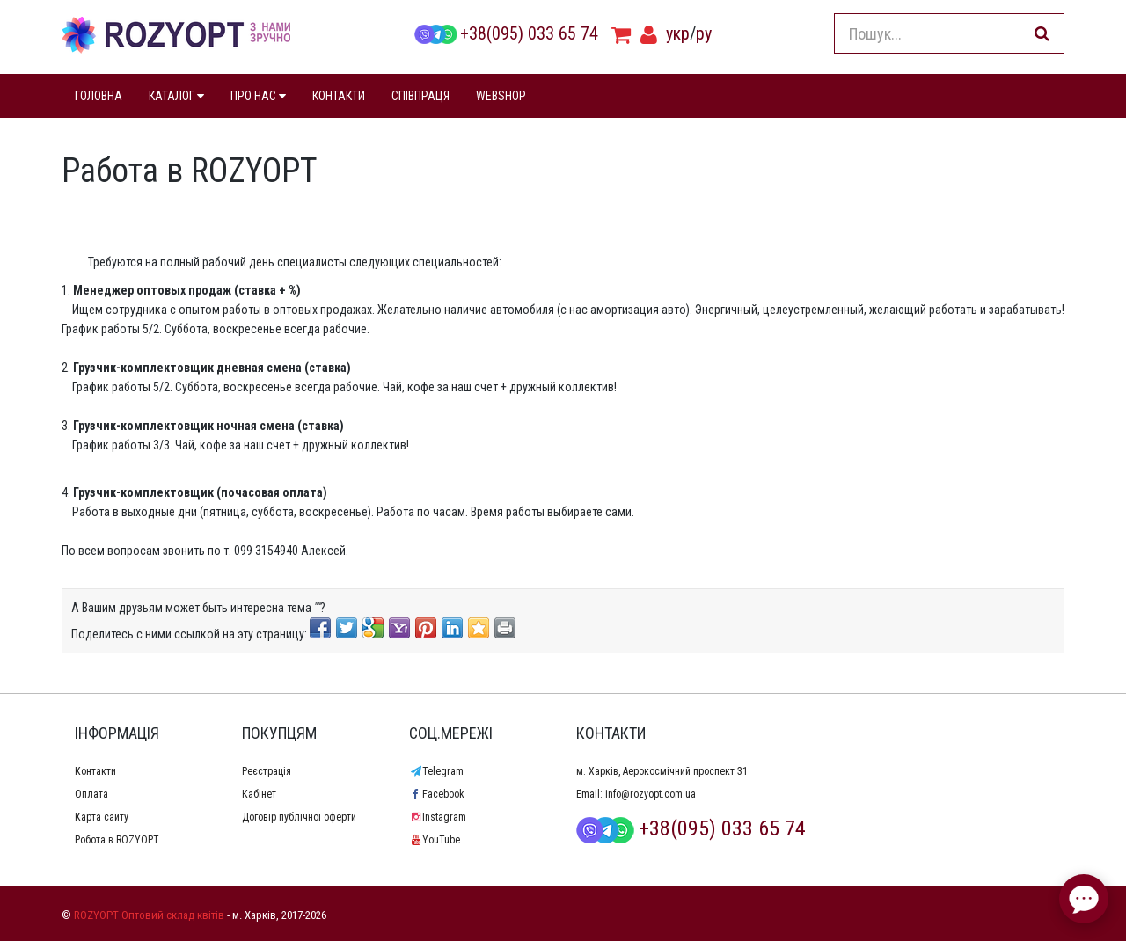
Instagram (437, 817)
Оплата (91, 794)
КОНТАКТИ (338, 96)
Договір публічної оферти (299, 817)
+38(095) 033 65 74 (505, 33)
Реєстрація (266, 771)
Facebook (436, 794)
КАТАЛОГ (176, 96)
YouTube (434, 840)
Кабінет (259, 794)
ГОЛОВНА (98, 96)
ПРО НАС (258, 96)
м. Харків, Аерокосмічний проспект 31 (662, 771)
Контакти (95, 771)
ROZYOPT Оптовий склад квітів (149, 915)
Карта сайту (101, 817)
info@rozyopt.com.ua (650, 794)
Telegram (436, 771)
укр (678, 33)
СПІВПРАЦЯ (420, 96)
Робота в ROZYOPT (117, 840)
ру (704, 33)
